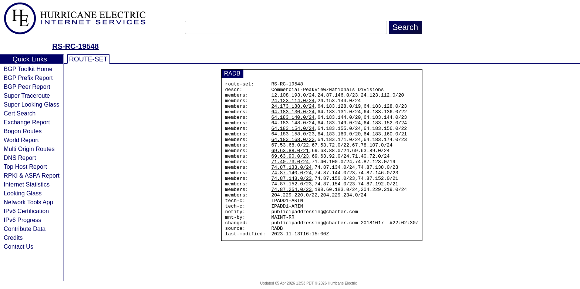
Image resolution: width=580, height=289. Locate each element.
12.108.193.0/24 (292, 98)
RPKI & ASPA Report (32, 175)
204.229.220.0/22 (294, 218)
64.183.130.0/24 (292, 118)
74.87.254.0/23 (291, 211)
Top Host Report (25, 166)
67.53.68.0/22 (289, 158)
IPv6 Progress (22, 219)
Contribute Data (24, 228)
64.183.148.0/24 (292, 131)
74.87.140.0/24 (291, 191)
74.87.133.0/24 (291, 184)
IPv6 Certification (26, 211)
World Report (21, 140)
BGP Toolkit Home (28, 68)
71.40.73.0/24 (289, 178)
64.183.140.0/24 (292, 124)
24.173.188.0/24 (292, 111)
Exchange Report (27, 122)
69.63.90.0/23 (289, 171)
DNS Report (20, 157)
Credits (13, 237)
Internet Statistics (27, 184)
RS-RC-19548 (75, 46)
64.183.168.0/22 (292, 151)
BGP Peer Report (27, 86)
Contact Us (18, 246)
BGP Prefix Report (28, 77)
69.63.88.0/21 (289, 164)
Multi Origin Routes (29, 148)
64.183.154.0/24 (292, 138)
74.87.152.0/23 (291, 204)
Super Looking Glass (31, 104)
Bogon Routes (23, 131)
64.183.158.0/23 (292, 144)
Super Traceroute (27, 95)
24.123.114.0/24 (292, 104)
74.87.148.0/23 (291, 198)
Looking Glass (23, 193)
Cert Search (20, 113)
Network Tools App (28, 202)
